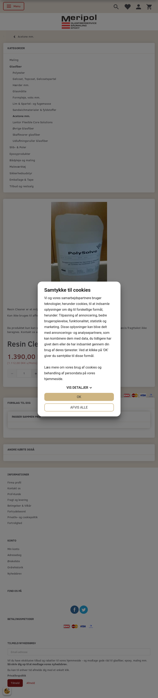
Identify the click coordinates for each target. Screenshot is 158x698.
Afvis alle (79, 407)
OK (79, 397)
